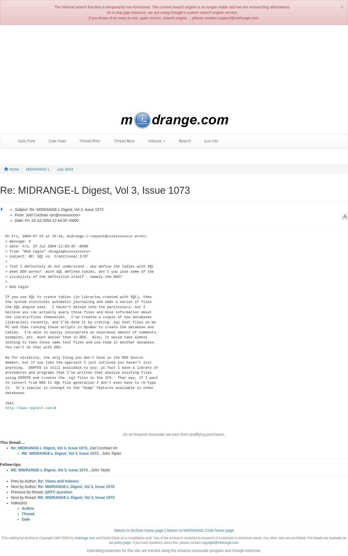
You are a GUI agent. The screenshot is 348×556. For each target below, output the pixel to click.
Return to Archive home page (138, 530)
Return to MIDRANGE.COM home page (200, 530)
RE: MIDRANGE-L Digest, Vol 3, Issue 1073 (60, 453)
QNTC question (59, 492)
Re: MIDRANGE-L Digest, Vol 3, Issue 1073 (49, 448)
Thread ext (121, 141)
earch (182, 141)
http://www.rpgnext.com (28, 408)
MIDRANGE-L (38, 169)
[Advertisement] (174, 68)
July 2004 (65, 169)
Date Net (54, 141)
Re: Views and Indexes (58, 481)
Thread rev (87, 141)
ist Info (208, 141)
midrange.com (84, 538)
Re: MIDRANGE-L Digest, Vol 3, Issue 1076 (76, 486)
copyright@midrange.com (219, 543)
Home (11, 169)
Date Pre (24, 141)
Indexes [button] (154, 141)
